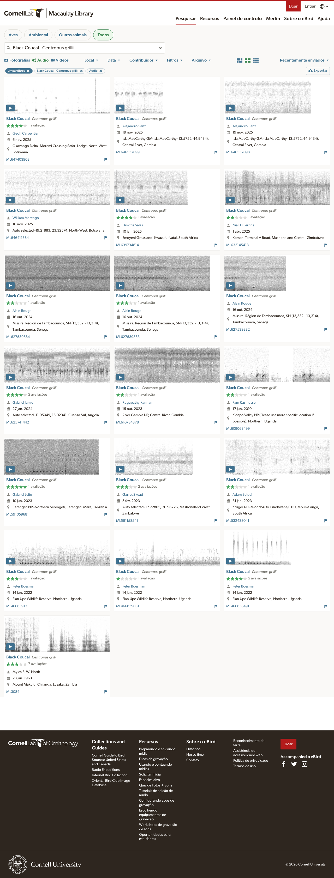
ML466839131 (17, 606)
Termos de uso (244, 766)
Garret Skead (132, 494)
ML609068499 (238, 429)
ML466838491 (237, 606)
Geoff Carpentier (26, 133)
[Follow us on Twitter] (294, 764)
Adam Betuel (242, 494)
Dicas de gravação (153, 759)
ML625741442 (17, 422)
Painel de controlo (242, 18)
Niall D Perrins (243, 225)
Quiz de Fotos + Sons (155, 785)
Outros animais (73, 35)
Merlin (273, 18)
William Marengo (26, 218)
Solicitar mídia (150, 774)
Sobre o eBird (298, 18)
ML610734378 (127, 422)
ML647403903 (17, 159)
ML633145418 (237, 245)
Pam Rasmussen (245, 402)
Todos (103, 35)
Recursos (209, 18)
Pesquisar (186, 18)
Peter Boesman (24, 586)
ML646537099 (128, 152)
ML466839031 (127, 606)
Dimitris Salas (132, 225)
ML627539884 (18, 337)
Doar (293, 6)
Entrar (310, 6)
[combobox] (84, 48)
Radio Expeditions (106, 770)
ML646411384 (17, 238)
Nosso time (195, 754)
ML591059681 (17, 514)
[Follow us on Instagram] (304, 764)
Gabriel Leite (22, 494)
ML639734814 (127, 245)
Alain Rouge (22, 311)
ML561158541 (127, 521)
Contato (192, 760)
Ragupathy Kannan (137, 402)
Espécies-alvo (149, 780)
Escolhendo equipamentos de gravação (152, 815)
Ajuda (324, 18)
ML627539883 (128, 337)
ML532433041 (237, 521)
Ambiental (38, 35)
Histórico (193, 749)
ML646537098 (238, 152)
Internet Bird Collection (110, 775)
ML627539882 (238, 329)
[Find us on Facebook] (284, 764)
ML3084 (12, 692)
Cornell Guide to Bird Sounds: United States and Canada (109, 760)
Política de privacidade (250, 760)
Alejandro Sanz (134, 126)
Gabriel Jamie (23, 402)
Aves (13, 35)
